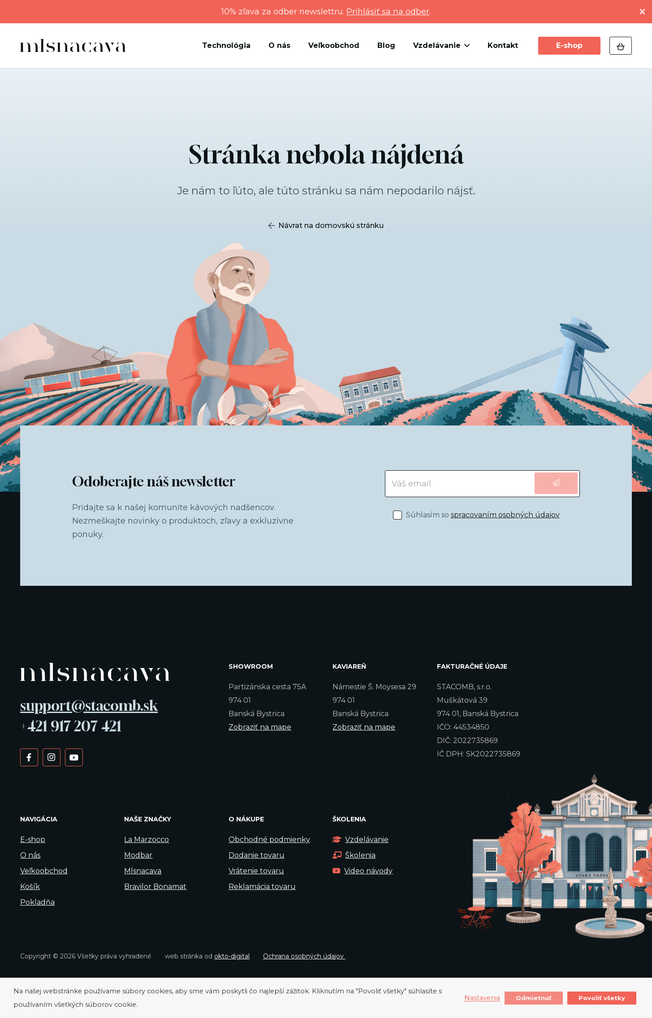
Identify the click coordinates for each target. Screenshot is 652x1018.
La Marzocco (146, 839)
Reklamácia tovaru (262, 886)
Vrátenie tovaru (256, 871)
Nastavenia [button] (482, 998)
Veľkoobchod (44, 871)
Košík (30, 886)
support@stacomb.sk (89, 705)
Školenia (354, 855)
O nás (30, 855)
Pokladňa (37, 902)
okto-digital (232, 956)
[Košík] (620, 46)
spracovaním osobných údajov (505, 515)
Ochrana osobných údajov (304, 956)
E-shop (32, 839)
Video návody (362, 871)
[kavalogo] (72, 45)
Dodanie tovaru (257, 855)
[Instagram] (51, 756)
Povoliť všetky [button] (602, 997)
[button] (465, 45)
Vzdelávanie (360, 839)
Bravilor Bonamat (155, 886)
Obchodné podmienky (269, 839)
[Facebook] (29, 756)
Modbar (138, 855)
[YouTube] (73, 756)
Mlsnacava (142, 871)
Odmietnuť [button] (534, 997)
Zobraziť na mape (260, 727)
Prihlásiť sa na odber (387, 12)
